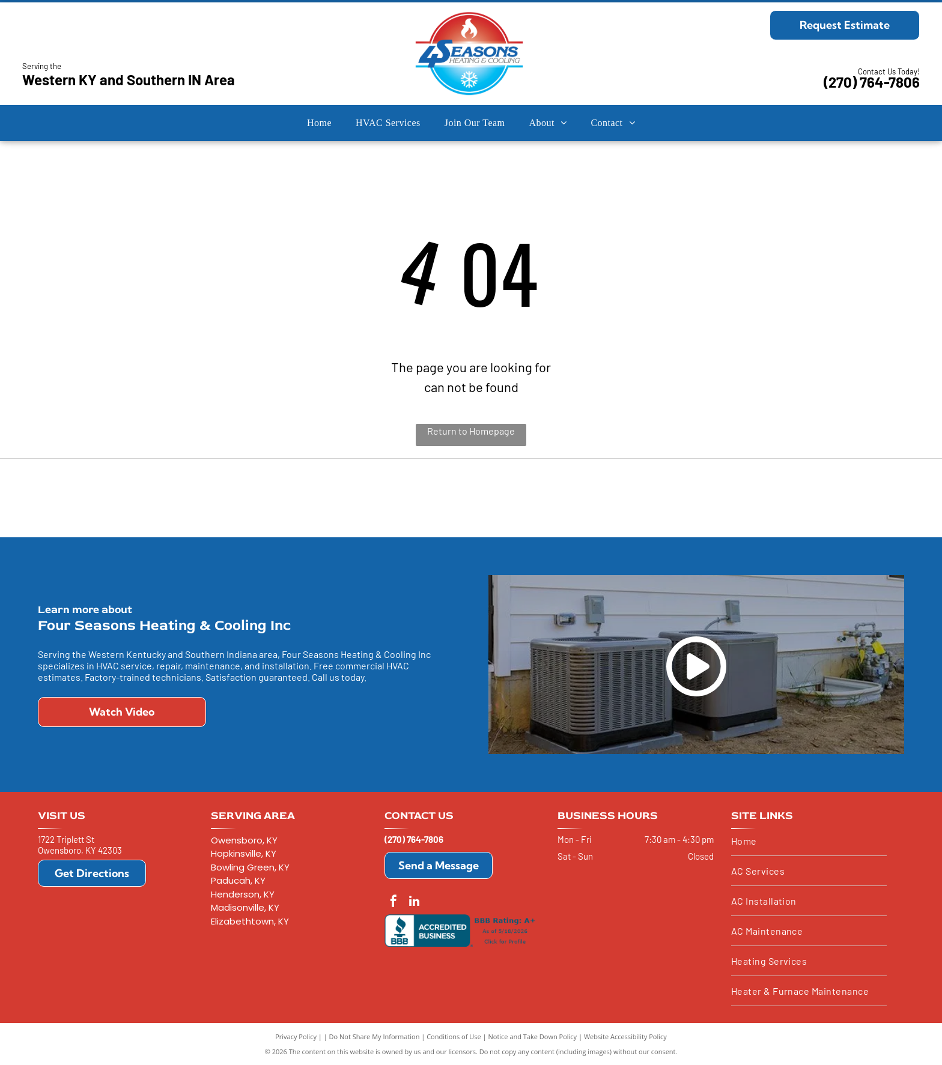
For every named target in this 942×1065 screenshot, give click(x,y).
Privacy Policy (296, 1036)
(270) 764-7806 (872, 82)
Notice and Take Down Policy (532, 1036)
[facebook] (393, 902)
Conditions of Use (454, 1036)
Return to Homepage (471, 430)
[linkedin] (415, 902)
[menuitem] (319, 123)
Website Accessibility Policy (625, 1036)
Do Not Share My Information (374, 1036)
